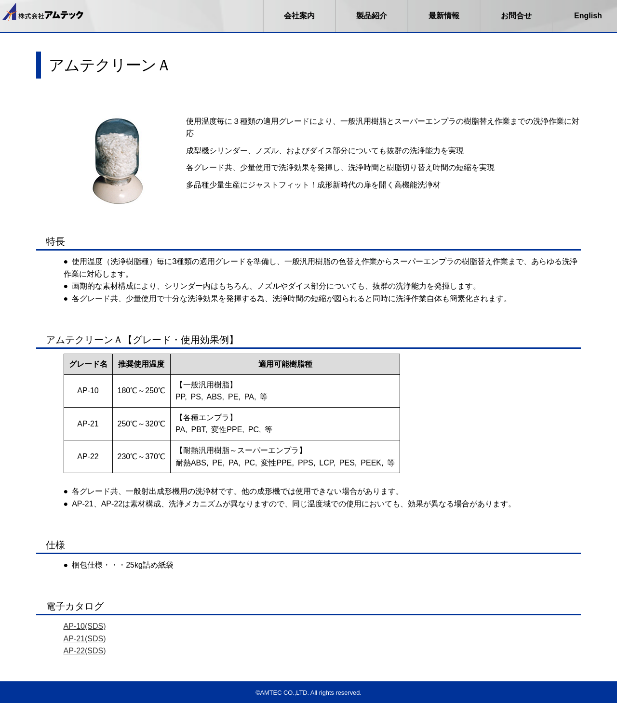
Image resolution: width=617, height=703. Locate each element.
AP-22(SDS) (85, 651)
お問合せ (516, 16)
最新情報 (444, 16)
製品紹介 (371, 16)
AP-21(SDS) (85, 639)
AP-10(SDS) (85, 626)
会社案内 (299, 16)
